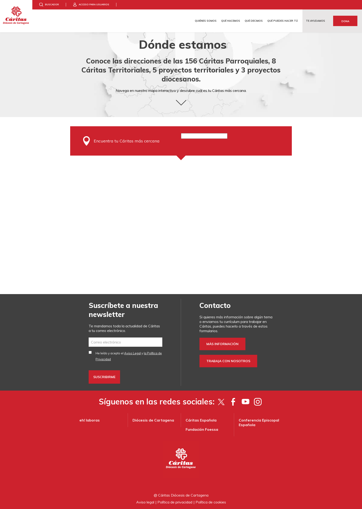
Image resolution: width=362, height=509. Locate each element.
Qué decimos (254, 20)
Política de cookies (211, 502)
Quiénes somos (206, 20)
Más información (222, 344)
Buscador (52, 4)
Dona (345, 21)
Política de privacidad (174, 502)
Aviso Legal (132, 353)
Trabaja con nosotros (228, 361)
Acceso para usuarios (94, 4)
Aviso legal (145, 502)
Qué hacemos (230, 20)
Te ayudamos (315, 20)
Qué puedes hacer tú (282, 20)
